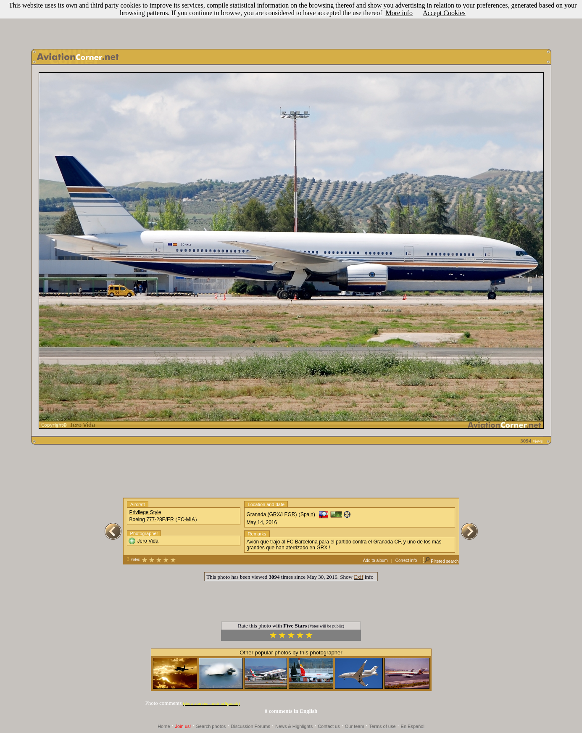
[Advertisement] (291, 22)
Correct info (406, 560)
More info (399, 12)
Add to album (375, 560)
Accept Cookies (444, 12)
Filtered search (440, 561)
